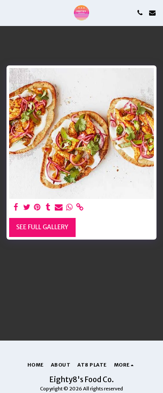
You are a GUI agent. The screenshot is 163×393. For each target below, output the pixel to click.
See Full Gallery (42, 227)
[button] (9, 12)
